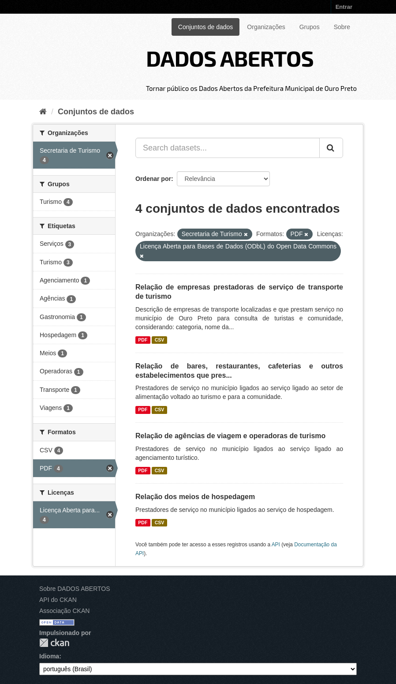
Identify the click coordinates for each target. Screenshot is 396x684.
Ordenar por (153, 178)
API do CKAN (58, 599)
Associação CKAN (64, 610)
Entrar (344, 7)
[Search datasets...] (227, 148)
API (276, 544)
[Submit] (331, 148)
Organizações (266, 26)
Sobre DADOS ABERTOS (74, 588)
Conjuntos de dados (205, 26)
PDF (142, 339)
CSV (159, 339)
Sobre (342, 26)
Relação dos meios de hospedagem (195, 496)
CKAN (54, 642)
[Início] (43, 111)
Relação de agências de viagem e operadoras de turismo (230, 436)
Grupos (309, 26)
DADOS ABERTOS (230, 58)
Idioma (49, 656)
